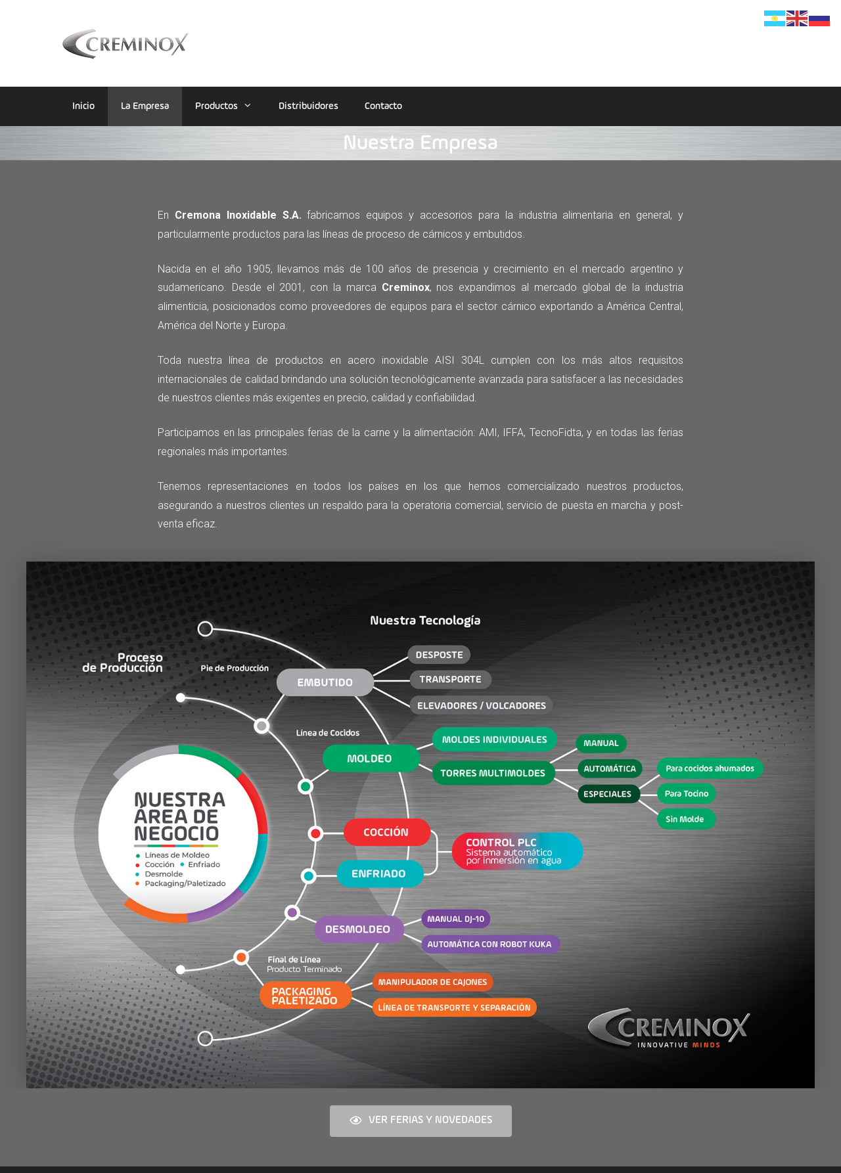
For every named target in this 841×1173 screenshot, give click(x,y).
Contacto (383, 106)
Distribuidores (308, 106)
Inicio (83, 106)
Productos (230, 106)
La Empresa (145, 106)
